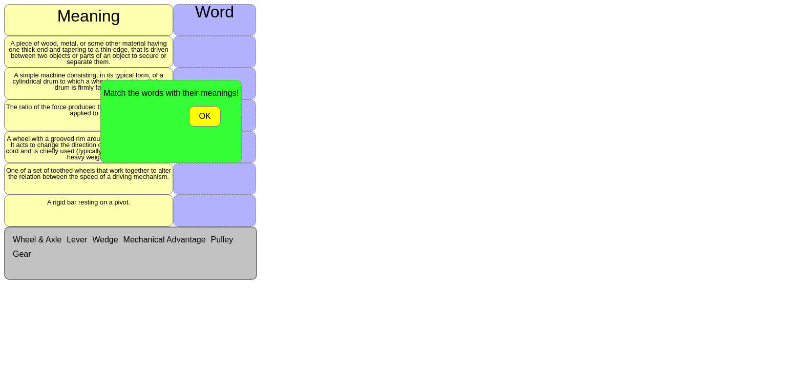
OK (204, 116)
